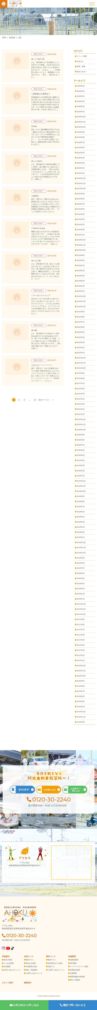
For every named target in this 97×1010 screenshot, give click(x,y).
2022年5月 (81, 332)
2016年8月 (81, 686)
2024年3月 (81, 224)
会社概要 (7, 966)
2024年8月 (81, 199)
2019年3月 (81, 527)
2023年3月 (81, 281)
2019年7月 (81, 506)
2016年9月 (81, 681)
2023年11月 (81, 245)
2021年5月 (81, 394)
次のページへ (44, 400)
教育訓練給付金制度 (77, 977)
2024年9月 (81, 194)
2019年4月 (81, 522)
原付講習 (73, 963)
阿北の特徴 (8, 960)
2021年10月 (81, 368)
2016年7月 (81, 691)
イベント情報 (82, 56)
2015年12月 (81, 712)
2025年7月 (81, 142)
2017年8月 (81, 625)
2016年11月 (81, 671)
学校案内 (5, 956)
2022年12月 (81, 296)
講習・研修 (81, 66)
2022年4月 (81, 337)
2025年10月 (81, 127)
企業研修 (73, 973)
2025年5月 (81, 153)
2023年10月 (81, 250)
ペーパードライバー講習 (79, 966)
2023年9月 (81, 255)
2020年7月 (81, 445)
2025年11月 (81, 122)
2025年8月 (81, 137)
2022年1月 (81, 353)
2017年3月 (81, 650)
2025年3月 (81, 163)
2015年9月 (81, 722)
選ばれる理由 (31, 963)
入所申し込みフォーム (34, 973)
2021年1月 (81, 414)
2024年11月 (81, 183)
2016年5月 (81, 701)
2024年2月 (81, 229)
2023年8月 (81, 260)
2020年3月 (81, 465)
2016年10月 (81, 676)
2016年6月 (81, 696)
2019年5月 (81, 517)
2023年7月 (81, 265)
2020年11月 (81, 424)
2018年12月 (81, 542)
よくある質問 (9, 963)
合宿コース (28, 956)
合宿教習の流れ (31, 966)
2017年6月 (81, 635)
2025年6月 (81, 147)
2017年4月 (81, 645)
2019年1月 (81, 537)
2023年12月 (81, 240)
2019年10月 (81, 491)
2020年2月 (81, 471)
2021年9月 (81, 373)
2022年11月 (81, 301)
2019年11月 (81, 486)
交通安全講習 (75, 970)
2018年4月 (81, 583)
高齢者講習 (74, 960)
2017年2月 (81, 655)
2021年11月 (81, 363)
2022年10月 (81, 306)
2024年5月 (81, 214)
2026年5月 (81, 91)
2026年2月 (81, 106)
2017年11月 (81, 609)
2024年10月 (81, 188)
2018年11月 (81, 548)
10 (35, 400)
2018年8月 (81, 563)
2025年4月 (81, 158)
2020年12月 (81, 419)
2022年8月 (81, 317)
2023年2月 (81, 286)
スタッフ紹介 (7, 983)
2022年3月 (81, 342)
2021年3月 (81, 404)
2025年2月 (81, 168)
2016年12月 (81, 666)
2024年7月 (81, 204)
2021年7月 (81, 383)
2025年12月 (81, 117)
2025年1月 (81, 173)
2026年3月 (81, 101)
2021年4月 (81, 399)
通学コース (51, 956)
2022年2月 (81, 348)
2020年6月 (81, 450)
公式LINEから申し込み (24, 1005)
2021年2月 (81, 409)
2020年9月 (81, 435)
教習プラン (30, 960)
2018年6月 (81, 573)
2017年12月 (81, 604)
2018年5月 (81, 578)
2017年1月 (81, 660)
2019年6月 (81, 512)
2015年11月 (81, 717)
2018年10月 (81, 553)
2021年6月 (81, 389)
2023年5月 (81, 271)
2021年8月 (81, 378)
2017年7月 (81, 630)
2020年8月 (81, 440)
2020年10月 (81, 430)
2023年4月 (81, 276)
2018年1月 (81, 599)
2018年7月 (81, 568)
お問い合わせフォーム (12, 970)
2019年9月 (81, 496)
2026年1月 (81, 112)
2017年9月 (81, 619)
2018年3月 (81, 589)
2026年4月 (81, 96)
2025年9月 (81, 132)
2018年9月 (81, 558)
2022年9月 (81, 312)
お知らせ (80, 61)
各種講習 (72, 956)
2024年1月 (81, 235)
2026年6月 (81, 86)
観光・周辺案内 (31, 970)
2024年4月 (81, 219)
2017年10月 (81, 614)
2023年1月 (81, 291)
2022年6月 (81, 327)
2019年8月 (81, 501)
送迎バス (51, 966)
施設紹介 (28, 983)
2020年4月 (81, 460)
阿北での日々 (82, 72)
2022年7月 (81, 322)
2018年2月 (81, 594)
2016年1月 (81, 707)
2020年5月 (81, 455)
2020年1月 (81, 476)
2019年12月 (81, 481)
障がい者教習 (75, 980)
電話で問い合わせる (73, 1005)
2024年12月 (81, 178)
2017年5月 (81, 640)
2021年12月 (81, 358)
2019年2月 (81, 532)
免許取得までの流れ (55, 963)
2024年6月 (81, 209)
